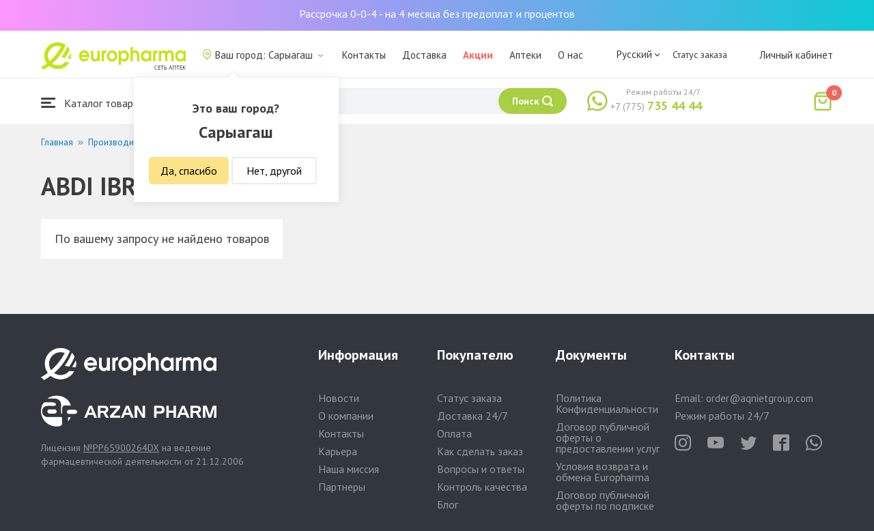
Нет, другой (274, 170)
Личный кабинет (796, 54)
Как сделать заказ (480, 451)
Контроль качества (482, 486)
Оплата (454, 433)
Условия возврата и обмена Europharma (602, 471)
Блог (447, 504)
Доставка (424, 54)
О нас (570, 54)
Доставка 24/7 (472, 415)
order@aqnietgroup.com (759, 398)
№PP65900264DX (121, 448)
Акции (478, 54)
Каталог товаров (93, 103)
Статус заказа (700, 54)
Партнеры (341, 486)
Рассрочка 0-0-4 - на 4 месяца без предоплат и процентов (437, 13)
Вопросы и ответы (480, 469)
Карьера (337, 451)
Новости (338, 398)
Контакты (364, 54)
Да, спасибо (188, 170)
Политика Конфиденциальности (607, 403)
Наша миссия (348, 469)
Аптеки (525, 54)
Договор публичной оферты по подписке (605, 500)
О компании (345, 415)
